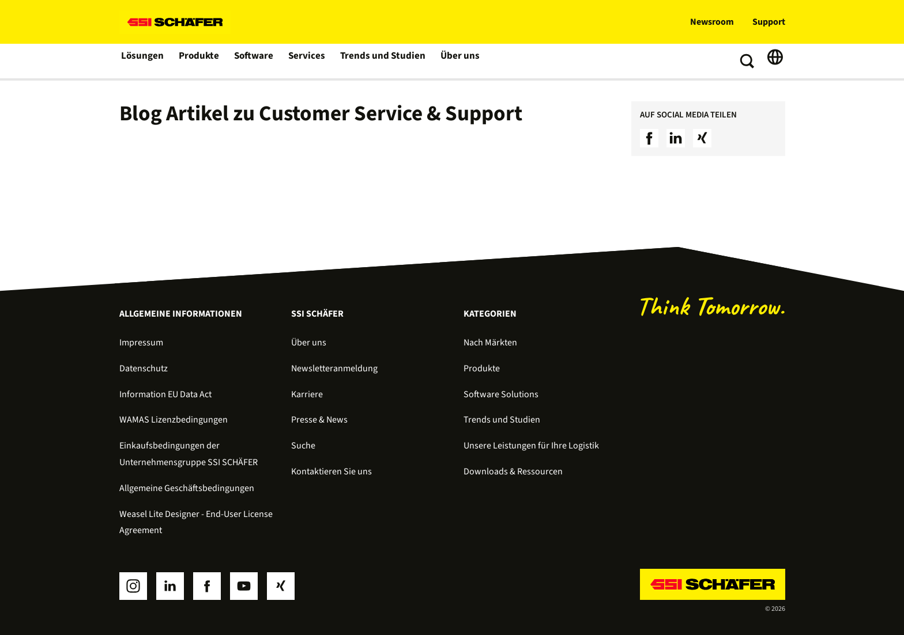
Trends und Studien (381, 61)
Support (768, 22)
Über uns (456, 61)
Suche (303, 445)
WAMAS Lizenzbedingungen (173, 419)
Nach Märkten (490, 342)
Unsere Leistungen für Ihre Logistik (531, 445)
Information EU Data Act (165, 394)
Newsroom (712, 22)
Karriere (307, 394)
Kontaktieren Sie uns (331, 471)
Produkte (199, 61)
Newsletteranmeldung (334, 368)
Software (254, 61)
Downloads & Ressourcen (513, 471)
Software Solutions (501, 394)
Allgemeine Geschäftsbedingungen (186, 488)
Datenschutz (143, 368)
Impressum (141, 342)
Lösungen (142, 61)
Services (307, 61)
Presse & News (319, 419)
